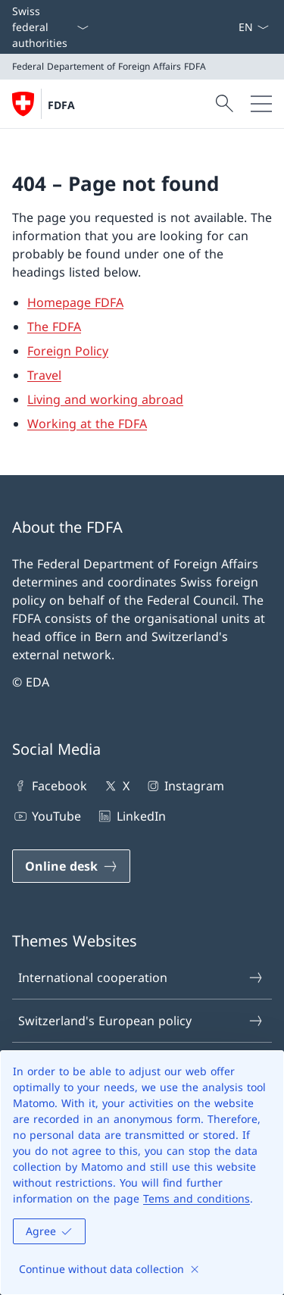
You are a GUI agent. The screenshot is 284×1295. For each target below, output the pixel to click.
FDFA (61, 105)
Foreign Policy (67, 351)
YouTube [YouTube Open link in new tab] (46, 816)
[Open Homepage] (43, 104)
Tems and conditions (196, 1198)
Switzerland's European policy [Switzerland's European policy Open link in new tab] (141, 1021)
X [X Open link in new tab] (115, 785)
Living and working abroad (105, 399)
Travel (44, 375)
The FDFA (54, 326)
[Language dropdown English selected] (253, 27)
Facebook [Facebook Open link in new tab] (49, 785)
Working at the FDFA (87, 423)
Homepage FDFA (75, 302)
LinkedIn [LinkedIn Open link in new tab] (130, 816)
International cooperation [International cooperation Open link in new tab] (141, 977)
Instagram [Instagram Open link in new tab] (184, 785)
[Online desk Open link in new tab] (71, 866)
